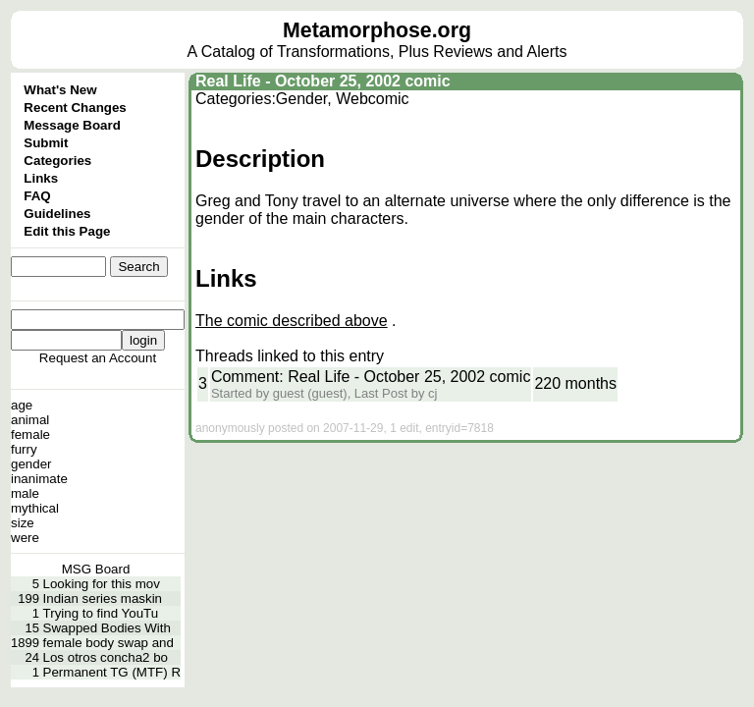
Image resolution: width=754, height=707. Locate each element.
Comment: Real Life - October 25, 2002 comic (370, 376)
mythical (35, 508)
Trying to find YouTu (101, 613)
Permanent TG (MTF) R (112, 672)
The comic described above (291, 320)
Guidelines (57, 213)
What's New (60, 89)
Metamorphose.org (377, 30)
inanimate (39, 478)
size (22, 523)
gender (31, 464)
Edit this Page (67, 231)
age (21, 405)
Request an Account (97, 358)
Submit (46, 143)
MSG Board (96, 569)
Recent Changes (75, 107)
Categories (57, 160)
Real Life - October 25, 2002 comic (323, 81)
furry (24, 449)
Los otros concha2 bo (105, 657)
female (30, 434)
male (25, 493)
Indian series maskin (103, 598)
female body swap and (108, 642)
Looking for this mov (101, 583)
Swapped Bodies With (107, 628)
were (25, 537)
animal (30, 419)
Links (41, 178)
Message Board (72, 125)
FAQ (37, 196)
